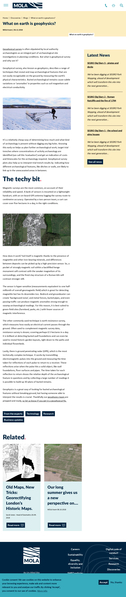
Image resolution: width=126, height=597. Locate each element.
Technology (33, 413)
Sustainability (75, 554)
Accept (104, 582)
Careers (75, 549)
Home (5, 18)
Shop (113, 5)
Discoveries (16, 18)
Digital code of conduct (113, 551)
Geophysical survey (12, 49)
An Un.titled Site (31, 572)
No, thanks (116, 582)
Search (121, 5)
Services (113, 558)
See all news (95, 161)
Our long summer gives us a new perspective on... (62, 495)
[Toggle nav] (8, 5)
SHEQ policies (75, 573)
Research (48, 413)
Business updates (13, 419)
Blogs (25, 18)
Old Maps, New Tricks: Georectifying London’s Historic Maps (20, 498)
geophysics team (56, 397)
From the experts (13, 413)
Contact (105, 5)
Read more (13, 525)
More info (42, 591)
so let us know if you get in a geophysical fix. (44, 401)
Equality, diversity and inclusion (75, 564)
